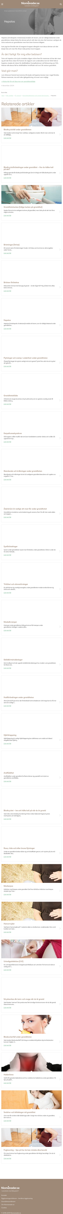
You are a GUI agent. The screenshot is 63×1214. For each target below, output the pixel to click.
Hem (3, 95)
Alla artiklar (9, 95)
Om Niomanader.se (7, 1204)
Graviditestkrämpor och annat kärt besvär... (36, 95)
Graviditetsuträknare (8, 1201)
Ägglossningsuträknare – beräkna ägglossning (16, 1198)
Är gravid (18, 95)
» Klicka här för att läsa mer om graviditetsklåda (18, 81)
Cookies (4, 1207)
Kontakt (4, 1195)
